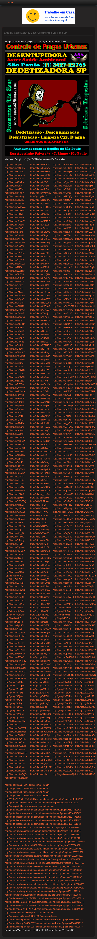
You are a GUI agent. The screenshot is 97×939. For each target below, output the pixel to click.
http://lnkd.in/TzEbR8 (62, 232)
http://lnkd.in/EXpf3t (14, 434)
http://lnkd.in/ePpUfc (14, 597)
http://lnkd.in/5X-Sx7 (14, 278)
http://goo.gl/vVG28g (40, 710)
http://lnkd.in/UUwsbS (40, 490)
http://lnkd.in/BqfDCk (62, 409)
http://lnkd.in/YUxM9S (63, 487)
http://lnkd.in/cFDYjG (40, 412)
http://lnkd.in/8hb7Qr (39, 466)
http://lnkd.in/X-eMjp (39, 313)
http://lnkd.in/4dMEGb (85, 576)
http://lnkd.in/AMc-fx (62, 515)
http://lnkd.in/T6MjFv (85, 586)
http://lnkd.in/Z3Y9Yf (14, 483)
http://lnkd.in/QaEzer (14, 409)
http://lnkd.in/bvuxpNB (15, 664)
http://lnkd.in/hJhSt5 (14, 366)
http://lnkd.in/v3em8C (15, 448)
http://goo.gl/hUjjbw (39, 657)
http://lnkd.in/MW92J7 (63, 604)
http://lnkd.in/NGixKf (62, 313)
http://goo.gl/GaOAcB (85, 707)
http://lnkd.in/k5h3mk (40, 565)
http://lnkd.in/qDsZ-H (85, 597)
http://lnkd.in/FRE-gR (40, 632)
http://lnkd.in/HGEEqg (40, 303)
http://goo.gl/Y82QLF (85, 615)
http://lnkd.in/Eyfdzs (62, 331)
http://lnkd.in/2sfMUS (14, 281)
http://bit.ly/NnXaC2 (84, 508)
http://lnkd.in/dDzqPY (63, 366)
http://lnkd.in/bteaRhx (15, 742)
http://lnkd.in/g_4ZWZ (85, 646)
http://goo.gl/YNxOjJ (84, 689)
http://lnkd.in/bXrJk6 (84, 654)
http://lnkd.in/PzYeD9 (85, 214)
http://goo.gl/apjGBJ (14, 707)
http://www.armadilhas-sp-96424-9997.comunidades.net (31, 916)
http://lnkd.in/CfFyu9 (62, 398)
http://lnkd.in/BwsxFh (62, 444)
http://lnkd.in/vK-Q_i (84, 299)
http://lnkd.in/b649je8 (85, 774)
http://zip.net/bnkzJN (40, 600)
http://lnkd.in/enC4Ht (62, 586)
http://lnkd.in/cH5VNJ (40, 164)
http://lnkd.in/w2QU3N (85, 264)
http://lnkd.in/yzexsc (39, 186)
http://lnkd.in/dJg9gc (84, 295)
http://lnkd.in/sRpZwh (40, 586)
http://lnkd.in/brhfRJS (85, 756)
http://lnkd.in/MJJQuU (85, 639)
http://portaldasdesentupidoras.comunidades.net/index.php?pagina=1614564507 (43, 813)
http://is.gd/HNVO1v (39, 615)
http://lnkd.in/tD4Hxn (39, 349)
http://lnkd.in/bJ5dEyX (63, 678)
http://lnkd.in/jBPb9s (84, 643)
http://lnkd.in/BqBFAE (40, 416)
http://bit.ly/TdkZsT (39, 505)
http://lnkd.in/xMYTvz (40, 420)
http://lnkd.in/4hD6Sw (40, 441)
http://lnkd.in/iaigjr (13, 529)
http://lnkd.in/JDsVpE (62, 352)
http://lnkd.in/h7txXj (84, 629)
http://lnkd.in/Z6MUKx (15, 455)
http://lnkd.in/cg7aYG (62, 256)
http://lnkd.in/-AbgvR (39, 405)
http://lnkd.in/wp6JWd (15, 405)
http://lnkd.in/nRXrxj (84, 632)
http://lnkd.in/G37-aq (14, 342)
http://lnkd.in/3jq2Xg (14, 349)
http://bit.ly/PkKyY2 (84, 498)
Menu (10, 2)
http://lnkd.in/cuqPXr (14, 604)
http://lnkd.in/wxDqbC (85, 327)
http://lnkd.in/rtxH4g (14, 256)
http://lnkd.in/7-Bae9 (14, 217)
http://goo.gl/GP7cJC (62, 721)
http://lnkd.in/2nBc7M (85, 271)
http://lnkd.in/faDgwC (14, 299)
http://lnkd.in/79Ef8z (14, 267)
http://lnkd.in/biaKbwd (40, 661)
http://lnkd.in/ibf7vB (39, 182)
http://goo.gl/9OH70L (62, 717)
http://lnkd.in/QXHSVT (15, 636)
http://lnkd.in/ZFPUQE (40, 345)
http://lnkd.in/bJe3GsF (63, 724)
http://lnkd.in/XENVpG (63, 278)
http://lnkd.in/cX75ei (84, 303)
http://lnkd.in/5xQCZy (63, 519)
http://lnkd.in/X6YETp (85, 278)
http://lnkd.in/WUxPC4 (15, 600)
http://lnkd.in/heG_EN (15, 168)
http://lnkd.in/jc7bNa (14, 537)
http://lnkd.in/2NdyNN (85, 324)
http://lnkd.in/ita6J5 (13, 186)
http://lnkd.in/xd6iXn (62, 462)
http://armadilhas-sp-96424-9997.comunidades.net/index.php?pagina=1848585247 (44, 919)
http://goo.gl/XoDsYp (62, 611)
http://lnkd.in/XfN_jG (14, 533)
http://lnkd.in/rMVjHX (14, 416)
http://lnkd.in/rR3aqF (39, 476)
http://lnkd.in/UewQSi (63, 164)
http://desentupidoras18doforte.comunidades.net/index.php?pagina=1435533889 (43, 895)
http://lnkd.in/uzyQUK (40, 274)
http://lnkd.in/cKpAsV (85, 217)
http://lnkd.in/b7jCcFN (63, 767)
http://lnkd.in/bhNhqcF (63, 732)
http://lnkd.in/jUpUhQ (62, 253)
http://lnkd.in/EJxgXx (40, 235)
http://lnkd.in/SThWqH (63, 405)
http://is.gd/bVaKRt (61, 615)
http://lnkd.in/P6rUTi (62, 214)
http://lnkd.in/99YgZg (62, 196)
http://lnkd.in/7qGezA (85, 242)
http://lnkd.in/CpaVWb (15, 590)
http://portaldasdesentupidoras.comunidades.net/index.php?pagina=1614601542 (43, 824)
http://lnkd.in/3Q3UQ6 (15, 317)
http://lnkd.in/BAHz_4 (15, 175)
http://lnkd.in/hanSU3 (40, 232)
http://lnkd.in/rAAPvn (40, 646)
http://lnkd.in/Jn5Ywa (14, 384)
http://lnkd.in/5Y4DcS (85, 331)
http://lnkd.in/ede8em (62, 583)
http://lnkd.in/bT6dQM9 (63, 657)
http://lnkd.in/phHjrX (14, 214)
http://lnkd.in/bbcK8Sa (15, 771)
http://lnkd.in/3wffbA (14, 345)
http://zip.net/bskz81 (62, 600)
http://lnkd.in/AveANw (40, 402)
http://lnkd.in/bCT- (13, 724)
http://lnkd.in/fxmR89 (85, 182)
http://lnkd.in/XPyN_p (15, 654)
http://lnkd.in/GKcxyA (40, 260)
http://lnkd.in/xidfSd (39, 342)
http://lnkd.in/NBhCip (14, 402)
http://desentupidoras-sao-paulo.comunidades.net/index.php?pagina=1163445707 (43, 873)
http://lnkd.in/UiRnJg (62, 572)
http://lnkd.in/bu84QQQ (16, 774)
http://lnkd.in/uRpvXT (14, 221)
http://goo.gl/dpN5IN (62, 685)
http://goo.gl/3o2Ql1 (14, 703)
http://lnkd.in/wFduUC (85, 274)
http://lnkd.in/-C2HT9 (14, 306)
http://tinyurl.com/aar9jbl (64, 774)
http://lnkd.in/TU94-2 (85, 168)
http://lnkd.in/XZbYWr (85, 583)
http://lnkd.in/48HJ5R (85, 373)
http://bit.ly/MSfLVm (84, 512)
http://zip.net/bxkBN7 (40, 604)
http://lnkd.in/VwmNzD (40, 193)
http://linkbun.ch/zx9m (15, 721)
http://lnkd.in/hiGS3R (40, 625)
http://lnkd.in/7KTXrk (14, 480)
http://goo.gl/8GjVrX (14, 696)
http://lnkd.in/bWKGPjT (86, 749)
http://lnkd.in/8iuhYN (14, 235)
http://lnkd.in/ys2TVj (14, 189)
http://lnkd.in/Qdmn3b (15, 203)
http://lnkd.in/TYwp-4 (14, 193)
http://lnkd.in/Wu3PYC (40, 373)
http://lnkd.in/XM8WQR (86, 384)
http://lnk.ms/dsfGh (39, 774)
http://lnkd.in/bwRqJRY (86, 668)
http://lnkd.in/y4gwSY (40, 473)
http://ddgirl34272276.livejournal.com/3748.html (27, 785)
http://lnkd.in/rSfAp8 (62, 193)
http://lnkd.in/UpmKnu (15, 164)
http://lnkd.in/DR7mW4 (63, 178)
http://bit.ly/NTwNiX (39, 508)
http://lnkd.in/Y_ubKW (85, 377)
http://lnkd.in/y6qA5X (40, 590)
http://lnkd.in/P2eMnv (15, 473)
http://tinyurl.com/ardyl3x (17, 778)
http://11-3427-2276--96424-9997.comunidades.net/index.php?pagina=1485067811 (44, 799)
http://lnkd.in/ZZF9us (14, 437)
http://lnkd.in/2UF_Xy (85, 480)
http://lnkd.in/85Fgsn (85, 196)
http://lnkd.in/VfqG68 (40, 483)
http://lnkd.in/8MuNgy (40, 168)
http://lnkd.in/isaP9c (39, 210)
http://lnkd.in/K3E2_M (63, 561)
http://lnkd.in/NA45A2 (15, 512)
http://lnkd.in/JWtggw (14, 271)
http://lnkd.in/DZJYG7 (15, 370)
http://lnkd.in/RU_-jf (84, 228)
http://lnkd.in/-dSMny (62, 476)
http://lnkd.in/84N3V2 (40, 299)
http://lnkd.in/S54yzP (62, 420)
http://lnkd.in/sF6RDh (40, 334)
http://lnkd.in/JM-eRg (62, 292)
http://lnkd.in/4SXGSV (40, 629)
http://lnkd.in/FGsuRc (63, 388)
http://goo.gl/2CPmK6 (85, 703)
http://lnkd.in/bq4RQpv (40, 724)
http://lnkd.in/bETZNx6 (63, 753)
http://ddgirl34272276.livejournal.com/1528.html (27, 792)
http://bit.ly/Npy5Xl (84, 522)
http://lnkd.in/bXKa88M (41, 760)
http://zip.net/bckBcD (14, 607)
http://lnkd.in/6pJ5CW (63, 264)
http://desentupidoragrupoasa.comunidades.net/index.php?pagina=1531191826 (42, 891)
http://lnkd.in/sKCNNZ (85, 650)
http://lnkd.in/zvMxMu (15, 515)
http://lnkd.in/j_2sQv (14, 476)
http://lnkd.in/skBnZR (85, 554)
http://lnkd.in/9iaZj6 (39, 480)
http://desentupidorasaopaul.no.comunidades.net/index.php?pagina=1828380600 (43, 834)
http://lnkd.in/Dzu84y (14, 487)
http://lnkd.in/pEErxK (14, 178)
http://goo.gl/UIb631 (84, 682)
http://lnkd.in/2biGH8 (14, 200)
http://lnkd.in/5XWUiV (63, 593)
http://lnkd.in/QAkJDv (63, 246)
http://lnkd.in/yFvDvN (62, 381)
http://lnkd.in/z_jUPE (62, 359)
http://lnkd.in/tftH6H (84, 288)
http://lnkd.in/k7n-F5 (62, 629)
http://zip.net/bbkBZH (40, 611)
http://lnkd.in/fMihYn (62, 448)
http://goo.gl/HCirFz (62, 689)
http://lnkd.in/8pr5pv (39, 377)
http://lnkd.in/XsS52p (85, 420)
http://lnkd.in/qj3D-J (62, 451)
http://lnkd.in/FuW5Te (85, 175)
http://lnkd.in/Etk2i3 (84, 370)
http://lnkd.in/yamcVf (39, 264)
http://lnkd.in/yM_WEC (40, 568)
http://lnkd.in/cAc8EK (85, 593)
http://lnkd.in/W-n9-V (40, 317)
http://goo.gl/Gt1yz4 (39, 685)
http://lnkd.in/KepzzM (85, 398)
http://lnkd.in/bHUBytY (63, 756)
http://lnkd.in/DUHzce (63, 402)
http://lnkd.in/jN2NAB (62, 345)
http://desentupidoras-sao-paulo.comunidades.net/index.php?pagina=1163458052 (43, 877)
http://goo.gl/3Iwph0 (84, 700)
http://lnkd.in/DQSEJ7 (15, 526)
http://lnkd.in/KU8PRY (85, 200)
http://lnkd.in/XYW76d (85, 444)
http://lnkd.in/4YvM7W (85, 604)
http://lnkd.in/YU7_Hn (15, 324)
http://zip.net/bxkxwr (39, 498)
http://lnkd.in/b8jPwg (39, 352)
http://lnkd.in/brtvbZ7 (85, 771)
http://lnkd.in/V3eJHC (85, 625)
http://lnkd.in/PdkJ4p (39, 214)
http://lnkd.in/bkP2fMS (63, 728)
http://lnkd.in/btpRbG (62, 554)
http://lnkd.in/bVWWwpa (41, 732)
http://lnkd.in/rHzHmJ (85, 572)
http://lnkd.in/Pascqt (62, 590)
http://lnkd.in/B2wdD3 (85, 246)
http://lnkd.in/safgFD (62, 285)
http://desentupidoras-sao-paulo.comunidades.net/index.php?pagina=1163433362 (43, 870)
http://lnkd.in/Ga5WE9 (63, 501)
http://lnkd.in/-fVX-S (14, 228)
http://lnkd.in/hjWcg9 (85, 636)
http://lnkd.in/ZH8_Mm (40, 292)
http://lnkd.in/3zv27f (84, 281)
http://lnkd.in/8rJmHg (14, 540)
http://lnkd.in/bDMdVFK (64, 763)
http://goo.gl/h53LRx (62, 696)
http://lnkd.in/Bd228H (85, 487)
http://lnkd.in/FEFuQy (40, 239)
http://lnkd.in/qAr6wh (14, 430)
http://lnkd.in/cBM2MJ (15, 735)
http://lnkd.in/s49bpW (15, 441)
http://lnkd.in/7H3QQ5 (40, 207)
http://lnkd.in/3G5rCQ (85, 455)
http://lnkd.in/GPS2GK (40, 310)
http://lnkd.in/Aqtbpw (39, 359)
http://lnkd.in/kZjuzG (84, 459)
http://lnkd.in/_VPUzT (15, 412)
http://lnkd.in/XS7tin (62, 434)
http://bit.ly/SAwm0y (84, 515)
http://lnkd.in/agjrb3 (62, 242)
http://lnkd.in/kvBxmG (40, 324)
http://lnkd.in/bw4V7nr (15, 763)
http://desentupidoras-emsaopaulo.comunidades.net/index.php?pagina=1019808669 (44, 884)
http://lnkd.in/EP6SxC (85, 405)
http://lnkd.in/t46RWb (85, 494)
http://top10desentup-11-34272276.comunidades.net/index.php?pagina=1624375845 (45, 841)
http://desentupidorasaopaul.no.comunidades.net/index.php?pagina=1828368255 (43, 831)
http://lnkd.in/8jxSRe (62, 249)
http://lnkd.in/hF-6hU (14, 327)
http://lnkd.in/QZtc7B (62, 526)
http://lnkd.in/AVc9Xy (40, 253)
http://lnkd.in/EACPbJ (63, 522)
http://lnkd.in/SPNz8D (15, 352)
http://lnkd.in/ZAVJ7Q (85, 171)
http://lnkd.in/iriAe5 (39, 572)
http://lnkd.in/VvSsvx (85, 356)
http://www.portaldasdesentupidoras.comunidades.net (30, 806)
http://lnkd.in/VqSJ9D (40, 639)
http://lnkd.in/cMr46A (62, 281)
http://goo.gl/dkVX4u (85, 714)
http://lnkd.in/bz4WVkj (85, 675)
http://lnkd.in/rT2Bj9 (84, 590)
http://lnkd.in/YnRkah (62, 370)
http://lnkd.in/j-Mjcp (13, 292)
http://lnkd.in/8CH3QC (63, 427)
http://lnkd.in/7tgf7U (62, 260)
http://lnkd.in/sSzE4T (62, 186)
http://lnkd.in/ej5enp (14, 232)
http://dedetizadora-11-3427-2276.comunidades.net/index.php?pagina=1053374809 (44, 909)
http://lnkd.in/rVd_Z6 (84, 203)
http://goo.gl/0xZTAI (39, 696)
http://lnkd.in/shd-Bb (84, 448)
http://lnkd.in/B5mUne (85, 402)
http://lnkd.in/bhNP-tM (63, 760)
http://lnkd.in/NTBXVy (40, 398)
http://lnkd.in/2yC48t (14, 625)
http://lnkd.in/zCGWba (63, 441)
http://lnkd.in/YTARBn (15, 210)
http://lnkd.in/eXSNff (62, 565)
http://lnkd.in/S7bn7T (85, 430)
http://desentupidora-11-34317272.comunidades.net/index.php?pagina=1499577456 (44, 863)
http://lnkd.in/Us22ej (14, 586)
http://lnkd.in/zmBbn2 (63, 338)
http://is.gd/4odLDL (14, 618)
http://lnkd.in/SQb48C (63, 646)
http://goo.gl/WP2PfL (85, 696)
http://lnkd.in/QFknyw (63, 349)
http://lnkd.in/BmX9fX (40, 281)
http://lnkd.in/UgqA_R (40, 331)
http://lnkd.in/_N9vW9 (63, 310)
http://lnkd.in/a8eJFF (14, 334)
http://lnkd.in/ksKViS (62, 274)
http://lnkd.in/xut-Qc (84, 359)
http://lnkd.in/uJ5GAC (40, 427)
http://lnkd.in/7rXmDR (15, 593)
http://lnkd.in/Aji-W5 (62, 490)
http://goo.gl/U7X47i (14, 682)
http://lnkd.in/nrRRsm (40, 189)
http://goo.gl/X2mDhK (15, 615)
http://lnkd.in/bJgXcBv (63, 771)
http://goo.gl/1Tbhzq (62, 707)
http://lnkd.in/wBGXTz (85, 547)
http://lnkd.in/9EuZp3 (85, 232)
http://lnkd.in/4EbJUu (14, 182)
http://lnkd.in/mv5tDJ (62, 303)
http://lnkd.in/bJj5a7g (14, 760)
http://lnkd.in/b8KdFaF (15, 678)
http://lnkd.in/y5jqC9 (84, 334)
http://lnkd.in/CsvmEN (63, 483)
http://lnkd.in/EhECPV (15, 274)
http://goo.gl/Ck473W (40, 700)
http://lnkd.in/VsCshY (14, 320)
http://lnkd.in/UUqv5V (40, 395)
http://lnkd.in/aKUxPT (15, 303)
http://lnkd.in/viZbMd (39, 285)
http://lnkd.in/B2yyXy (40, 462)
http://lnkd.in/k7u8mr (85, 225)
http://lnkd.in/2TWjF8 (62, 171)
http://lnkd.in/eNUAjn (40, 295)
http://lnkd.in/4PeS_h (62, 639)
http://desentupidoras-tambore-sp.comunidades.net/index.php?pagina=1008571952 (44, 852)
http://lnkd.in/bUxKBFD (41, 771)
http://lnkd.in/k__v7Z (62, 423)
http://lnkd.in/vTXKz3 (14, 657)
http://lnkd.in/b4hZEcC (15, 668)
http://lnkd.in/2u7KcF (14, 583)
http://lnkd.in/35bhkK (62, 636)
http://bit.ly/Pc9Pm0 (39, 501)
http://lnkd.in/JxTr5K (62, 625)
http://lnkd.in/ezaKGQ (63, 239)
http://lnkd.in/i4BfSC (62, 228)
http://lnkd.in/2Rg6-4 (84, 395)
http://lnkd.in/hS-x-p (14, 288)
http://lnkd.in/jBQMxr (85, 366)
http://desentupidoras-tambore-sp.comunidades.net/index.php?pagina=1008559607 (44, 849)
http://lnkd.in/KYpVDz (40, 444)
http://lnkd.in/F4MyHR (63, 430)
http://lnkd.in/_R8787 (62, 576)
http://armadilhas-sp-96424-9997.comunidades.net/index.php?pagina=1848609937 (44, 927)
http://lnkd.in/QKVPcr (62, 189)
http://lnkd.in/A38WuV (85, 352)
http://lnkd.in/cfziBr (39, 455)
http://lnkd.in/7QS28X (15, 469)
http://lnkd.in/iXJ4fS (14, 554)
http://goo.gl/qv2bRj (39, 682)
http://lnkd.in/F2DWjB (15, 295)
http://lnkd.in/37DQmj (85, 178)
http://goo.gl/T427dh (39, 196)
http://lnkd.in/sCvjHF (14, 643)
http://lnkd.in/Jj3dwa (14, 363)
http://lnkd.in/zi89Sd (39, 267)
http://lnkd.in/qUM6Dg (15, 331)
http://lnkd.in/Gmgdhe (63, 384)
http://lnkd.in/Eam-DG (40, 643)
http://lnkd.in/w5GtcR (14, 338)
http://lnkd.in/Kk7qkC (62, 505)
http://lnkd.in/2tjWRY (85, 423)
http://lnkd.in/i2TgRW (40, 217)
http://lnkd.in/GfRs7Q (62, 373)
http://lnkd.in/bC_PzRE (41, 767)
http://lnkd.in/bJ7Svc (14, 373)
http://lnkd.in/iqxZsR (84, 345)
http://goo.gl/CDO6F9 (63, 714)
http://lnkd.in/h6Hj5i (62, 416)
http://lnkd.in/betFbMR (63, 739)
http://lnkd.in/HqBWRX (63, 597)
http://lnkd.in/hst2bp (39, 636)
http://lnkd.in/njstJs (13, 629)
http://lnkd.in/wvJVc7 (14, 239)
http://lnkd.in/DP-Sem (15, 253)
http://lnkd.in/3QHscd (14, 547)
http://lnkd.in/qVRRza (85, 292)
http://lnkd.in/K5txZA (39, 370)
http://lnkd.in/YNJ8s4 (40, 459)
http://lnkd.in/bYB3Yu (40, 278)
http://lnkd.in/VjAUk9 (62, 654)
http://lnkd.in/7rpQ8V (85, 490)
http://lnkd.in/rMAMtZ (40, 221)
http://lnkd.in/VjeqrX (39, 576)
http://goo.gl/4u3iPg (39, 693)
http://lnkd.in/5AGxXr (85, 600)
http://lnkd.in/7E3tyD (14, 451)
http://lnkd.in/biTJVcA (40, 668)
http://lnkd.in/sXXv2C (14, 377)
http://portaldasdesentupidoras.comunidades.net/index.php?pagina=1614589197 (43, 820)
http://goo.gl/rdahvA (62, 710)
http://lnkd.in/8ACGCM (63, 306)
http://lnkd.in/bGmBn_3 (15, 671)
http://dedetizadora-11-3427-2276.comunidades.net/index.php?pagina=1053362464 (44, 905)
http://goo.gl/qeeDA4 (14, 717)
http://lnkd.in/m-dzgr (84, 342)
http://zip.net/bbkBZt (84, 607)
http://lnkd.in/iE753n (62, 395)
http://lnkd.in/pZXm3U (63, 412)
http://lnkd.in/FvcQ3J (40, 654)
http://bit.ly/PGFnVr (84, 501)
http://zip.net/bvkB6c (85, 611)
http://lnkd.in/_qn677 (14, 466)
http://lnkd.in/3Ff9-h (39, 381)
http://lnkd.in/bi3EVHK (15, 739)
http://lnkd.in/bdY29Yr (85, 760)
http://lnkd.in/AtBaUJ (85, 306)
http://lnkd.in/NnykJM (62, 175)
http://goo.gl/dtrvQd (62, 682)
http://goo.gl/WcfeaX (85, 693)
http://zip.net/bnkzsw (40, 597)
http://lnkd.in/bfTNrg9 (62, 668)
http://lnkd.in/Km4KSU (85, 338)
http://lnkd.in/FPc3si (62, 459)
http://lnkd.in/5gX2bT (40, 271)
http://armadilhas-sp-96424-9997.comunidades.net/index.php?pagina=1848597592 (44, 923)
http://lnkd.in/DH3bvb (62, 437)
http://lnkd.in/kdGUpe (40, 583)
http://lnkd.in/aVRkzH (85, 210)
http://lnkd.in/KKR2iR (62, 391)
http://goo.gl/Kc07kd (62, 700)
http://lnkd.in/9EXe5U (63, 203)
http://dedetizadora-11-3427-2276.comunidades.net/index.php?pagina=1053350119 (44, 898)
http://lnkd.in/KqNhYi (62, 547)
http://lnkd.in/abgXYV (85, 388)
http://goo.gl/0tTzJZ (14, 693)
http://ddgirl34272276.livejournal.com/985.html (26, 788)
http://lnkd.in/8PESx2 (40, 306)
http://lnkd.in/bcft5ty (62, 664)
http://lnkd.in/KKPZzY (15, 551)
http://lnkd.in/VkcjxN (84, 317)
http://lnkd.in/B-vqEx (14, 462)
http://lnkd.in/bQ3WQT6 (16, 753)
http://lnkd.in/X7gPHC (63, 551)
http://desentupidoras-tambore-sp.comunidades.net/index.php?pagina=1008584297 (44, 856)
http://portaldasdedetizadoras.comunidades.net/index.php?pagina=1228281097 (42, 802)
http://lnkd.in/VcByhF (14, 398)
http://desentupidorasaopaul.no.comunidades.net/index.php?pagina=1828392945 (43, 838)
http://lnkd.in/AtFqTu (14, 444)
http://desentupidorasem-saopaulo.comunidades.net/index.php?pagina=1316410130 (44, 888)
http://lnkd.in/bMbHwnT (41, 739)
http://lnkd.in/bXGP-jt (40, 735)
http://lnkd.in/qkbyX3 (85, 437)
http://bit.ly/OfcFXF (84, 505)
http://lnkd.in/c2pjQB (39, 430)
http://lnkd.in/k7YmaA (15, 391)
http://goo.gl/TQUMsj (40, 717)
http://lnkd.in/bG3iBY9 (40, 728)
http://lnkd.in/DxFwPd (15, 359)
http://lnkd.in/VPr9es (62, 469)
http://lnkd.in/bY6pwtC (40, 664)
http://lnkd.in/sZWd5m (15, 646)
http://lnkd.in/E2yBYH (15, 650)
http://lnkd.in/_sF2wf (39, 203)
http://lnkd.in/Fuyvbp (14, 395)
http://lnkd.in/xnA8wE (40, 434)
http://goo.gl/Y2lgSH (39, 707)
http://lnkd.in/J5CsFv (40, 391)
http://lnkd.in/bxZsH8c (63, 749)
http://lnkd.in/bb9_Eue (85, 767)
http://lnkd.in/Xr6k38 (62, 363)
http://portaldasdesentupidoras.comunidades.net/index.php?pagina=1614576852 (43, 817)
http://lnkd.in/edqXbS (40, 469)
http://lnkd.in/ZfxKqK (84, 451)
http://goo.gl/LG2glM (14, 685)
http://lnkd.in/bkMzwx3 (63, 735)
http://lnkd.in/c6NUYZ (63, 632)
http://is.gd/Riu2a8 (38, 618)
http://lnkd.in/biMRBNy (63, 675)
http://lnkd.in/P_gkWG (63, 182)
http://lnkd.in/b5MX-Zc (85, 739)
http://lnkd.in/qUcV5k (14, 565)
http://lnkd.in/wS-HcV (40, 384)
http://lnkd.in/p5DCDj (40, 487)
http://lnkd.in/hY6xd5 (62, 455)
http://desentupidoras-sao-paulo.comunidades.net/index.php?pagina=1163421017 (43, 866)
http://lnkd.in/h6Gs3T (14, 522)
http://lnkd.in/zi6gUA (84, 285)
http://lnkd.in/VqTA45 (85, 434)
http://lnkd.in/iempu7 (39, 409)
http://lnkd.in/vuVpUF (85, 363)
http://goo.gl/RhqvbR (40, 678)
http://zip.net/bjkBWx (14, 611)
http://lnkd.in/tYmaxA (62, 356)
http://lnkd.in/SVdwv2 (15, 249)
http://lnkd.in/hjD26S (14, 494)
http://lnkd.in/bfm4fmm (40, 721)
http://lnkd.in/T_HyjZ (39, 561)
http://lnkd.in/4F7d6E (62, 288)
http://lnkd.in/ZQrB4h (62, 334)
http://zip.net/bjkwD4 (14, 498)
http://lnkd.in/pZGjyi (14, 285)
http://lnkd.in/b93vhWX (86, 753)
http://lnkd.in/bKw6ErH (85, 735)
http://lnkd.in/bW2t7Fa (85, 724)
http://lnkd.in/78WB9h (63, 327)
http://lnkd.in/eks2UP (40, 356)
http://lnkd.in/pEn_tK (62, 537)
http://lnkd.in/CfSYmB (40, 448)
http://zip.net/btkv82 (14, 558)
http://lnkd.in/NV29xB (85, 462)
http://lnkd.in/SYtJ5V (62, 473)
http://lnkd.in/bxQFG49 (15, 661)
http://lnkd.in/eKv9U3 (62, 267)
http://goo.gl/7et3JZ (14, 689)
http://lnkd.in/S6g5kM (40, 593)
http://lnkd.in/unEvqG (40, 363)
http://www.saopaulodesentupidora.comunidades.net (29, 912)
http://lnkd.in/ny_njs (14, 420)
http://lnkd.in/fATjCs (84, 476)
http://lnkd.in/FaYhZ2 (40, 320)
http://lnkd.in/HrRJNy (62, 221)
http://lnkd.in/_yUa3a (40, 494)
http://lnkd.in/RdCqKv (40, 200)
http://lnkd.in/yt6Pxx (84, 164)
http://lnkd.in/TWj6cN (40, 366)
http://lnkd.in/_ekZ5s (62, 544)
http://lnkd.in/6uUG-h (85, 235)
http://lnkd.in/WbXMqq (40, 242)
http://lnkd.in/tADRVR (63, 568)
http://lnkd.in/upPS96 (62, 320)
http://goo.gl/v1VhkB (84, 717)
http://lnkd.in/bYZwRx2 (41, 756)
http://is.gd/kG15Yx (14, 622)
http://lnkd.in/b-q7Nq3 (40, 675)
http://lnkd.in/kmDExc (63, 217)
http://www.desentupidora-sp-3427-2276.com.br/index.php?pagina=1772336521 (42, 845)
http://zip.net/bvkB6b (40, 607)
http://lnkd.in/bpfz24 (62, 200)
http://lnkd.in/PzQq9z (85, 267)
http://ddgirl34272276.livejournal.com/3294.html (27, 795)
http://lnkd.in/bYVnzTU (85, 728)
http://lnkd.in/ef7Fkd (62, 235)
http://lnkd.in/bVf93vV (85, 664)
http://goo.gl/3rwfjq (13, 700)
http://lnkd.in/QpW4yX (40, 288)
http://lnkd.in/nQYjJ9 (14, 225)
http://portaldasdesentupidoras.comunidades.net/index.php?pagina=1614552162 (43, 810)
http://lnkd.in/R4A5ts (14, 171)
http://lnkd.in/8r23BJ (84, 441)
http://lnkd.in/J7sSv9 (84, 207)
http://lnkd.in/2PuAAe (15, 310)
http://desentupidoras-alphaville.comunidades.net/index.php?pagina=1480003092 (43, 859)
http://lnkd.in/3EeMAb (85, 256)
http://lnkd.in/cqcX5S (40, 175)
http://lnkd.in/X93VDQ (40, 451)
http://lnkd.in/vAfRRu (62, 643)
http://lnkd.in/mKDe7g (40, 256)
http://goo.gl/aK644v (84, 685)
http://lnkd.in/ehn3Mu (62, 558)
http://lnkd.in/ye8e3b (39, 249)
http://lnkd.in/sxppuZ (85, 260)
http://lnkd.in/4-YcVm (14, 246)
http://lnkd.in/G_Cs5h (15, 632)
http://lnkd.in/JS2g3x (39, 225)
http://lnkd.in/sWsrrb (39, 228)
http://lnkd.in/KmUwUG (63, 377)
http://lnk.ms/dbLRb (62, 225)
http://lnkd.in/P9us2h (40, 423)
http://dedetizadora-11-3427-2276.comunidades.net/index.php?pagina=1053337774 (44, 902)
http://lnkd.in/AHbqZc (85, 483)
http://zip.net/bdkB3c (62, 607)
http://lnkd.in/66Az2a (14, 381)
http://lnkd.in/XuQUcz (15, 356)
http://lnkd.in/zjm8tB (84, 310)
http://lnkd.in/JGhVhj (84, 466)
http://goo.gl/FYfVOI (62, 693)
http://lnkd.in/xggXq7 (85, 186)
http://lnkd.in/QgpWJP (63, 494)
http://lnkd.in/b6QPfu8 (85, 678)
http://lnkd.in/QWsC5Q (15, 501)
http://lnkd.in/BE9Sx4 (85, 657)
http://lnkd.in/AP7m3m (85, 622)
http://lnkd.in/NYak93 (62, 622)
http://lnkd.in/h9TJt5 (84, 568)
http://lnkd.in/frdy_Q (62, 480)
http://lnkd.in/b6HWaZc (15, 732)
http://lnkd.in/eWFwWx (15, 207)
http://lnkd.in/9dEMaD (15, 519)
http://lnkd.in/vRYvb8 (85, 412)
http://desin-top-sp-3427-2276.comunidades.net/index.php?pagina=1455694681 (42, 880)
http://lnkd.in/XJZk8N (40, 178)
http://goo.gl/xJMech (39, 689)
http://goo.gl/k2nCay (14, 714)
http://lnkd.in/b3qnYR (14, 313)
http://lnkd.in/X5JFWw (85, 409)
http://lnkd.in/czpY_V (85, 221)
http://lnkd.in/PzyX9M (40, 171)
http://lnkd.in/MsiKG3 (14, 505)
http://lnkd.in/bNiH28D (40, 671)
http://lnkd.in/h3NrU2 (62, 529)
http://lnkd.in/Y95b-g (14, 196)
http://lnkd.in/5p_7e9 (14, 260)
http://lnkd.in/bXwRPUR (16, 756)
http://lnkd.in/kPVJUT (40, 650)
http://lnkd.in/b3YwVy (63, 540)
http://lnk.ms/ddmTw (84, 193)
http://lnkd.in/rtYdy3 (84, 381)
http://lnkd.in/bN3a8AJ (40, 753)
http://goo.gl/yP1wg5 (40, 703)
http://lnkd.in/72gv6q (62, 508)
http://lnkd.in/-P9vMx (14, 423)
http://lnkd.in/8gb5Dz (85, 249)
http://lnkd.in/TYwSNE (63, 317)
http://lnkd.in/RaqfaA (62, 210)
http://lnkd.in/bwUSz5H (63, 661)
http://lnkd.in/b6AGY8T (15, 728)
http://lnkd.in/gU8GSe (15, 508)
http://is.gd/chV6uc (61, 618)
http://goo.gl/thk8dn (84, 710)
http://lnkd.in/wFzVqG (15, 242)
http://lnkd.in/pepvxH (14, 459)
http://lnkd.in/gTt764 (62, 271)
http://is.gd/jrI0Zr (83, 618)
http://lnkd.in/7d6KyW (15, 264)
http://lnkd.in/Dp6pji (39, 622)
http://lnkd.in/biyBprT (40, 763)
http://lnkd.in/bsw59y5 (85, 763)
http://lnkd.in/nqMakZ (62, 650)
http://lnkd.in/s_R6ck (85, 320)
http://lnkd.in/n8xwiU (39, 246)
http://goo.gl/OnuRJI (62, 703)
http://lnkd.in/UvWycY (15, 388)
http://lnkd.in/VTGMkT (15, 544)
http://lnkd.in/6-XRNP (85, 391)
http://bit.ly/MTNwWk (85, 519)
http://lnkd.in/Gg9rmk (85, 349)
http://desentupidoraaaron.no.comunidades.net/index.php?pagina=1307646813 (42, 827)
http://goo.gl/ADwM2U (40, 714)
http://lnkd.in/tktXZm (14, 427)
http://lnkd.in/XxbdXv (62, 207)
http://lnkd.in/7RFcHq (40, 338)
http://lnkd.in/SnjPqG (62, 533)
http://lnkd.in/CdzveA (14, 568)
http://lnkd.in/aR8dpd (62, 168)
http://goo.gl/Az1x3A (14, 710)
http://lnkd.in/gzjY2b (39, 327)
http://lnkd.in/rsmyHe (62, 466)
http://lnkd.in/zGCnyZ (85, 253)
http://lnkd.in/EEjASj (62, 295)
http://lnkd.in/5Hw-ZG (63, 512)
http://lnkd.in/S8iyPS (39, 388)
